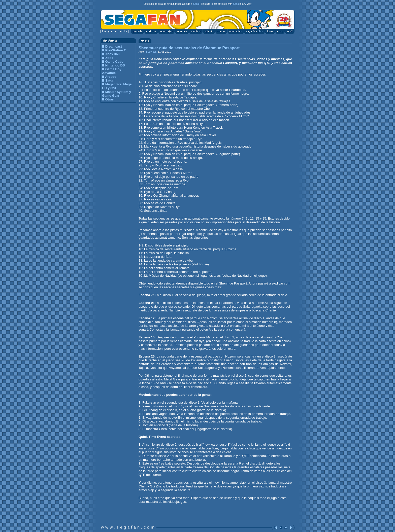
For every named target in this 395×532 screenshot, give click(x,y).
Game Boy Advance (111, 71)
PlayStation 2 (115, 50)
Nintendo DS (115, 65)
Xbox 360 (112, 54)
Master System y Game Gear (116, 93)
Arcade (110, 77)
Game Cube (114, 61)
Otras (109, 99)
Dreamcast (113, 46)
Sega (196, 4)
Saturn (110, 80)
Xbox (109, 58)
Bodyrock (150, 51)
